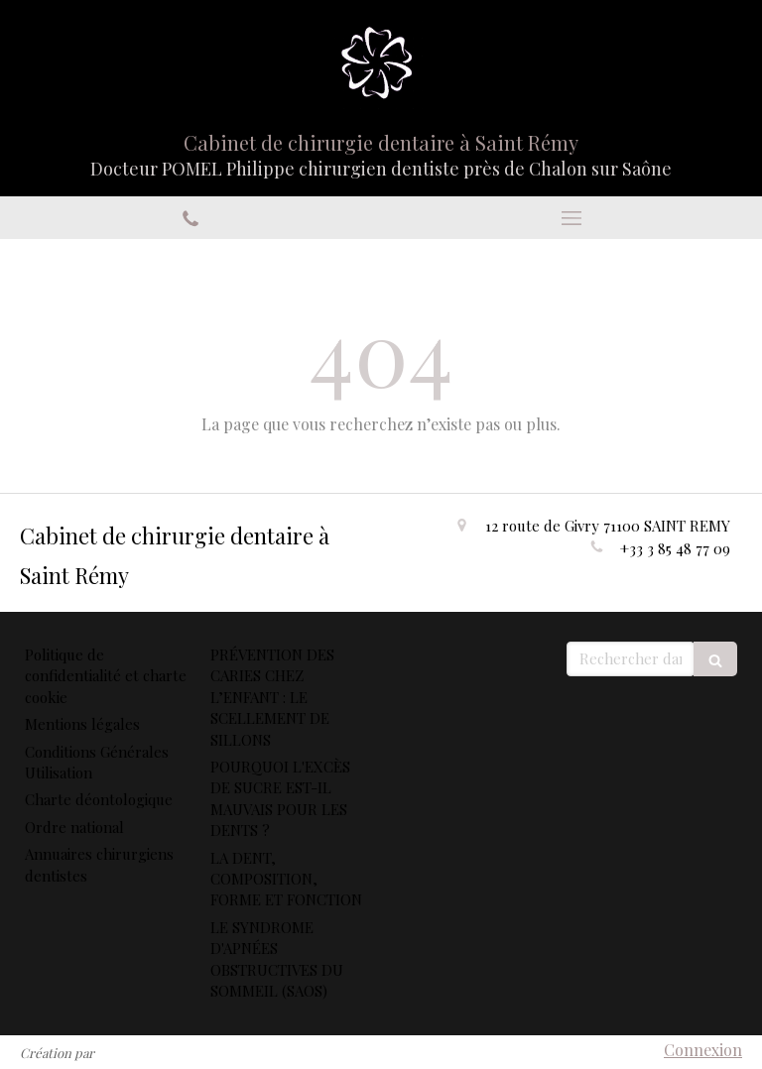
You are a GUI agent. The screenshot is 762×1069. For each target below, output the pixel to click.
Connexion (703, 1049)
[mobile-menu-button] (571, 218)
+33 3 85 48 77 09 (675, 548)
